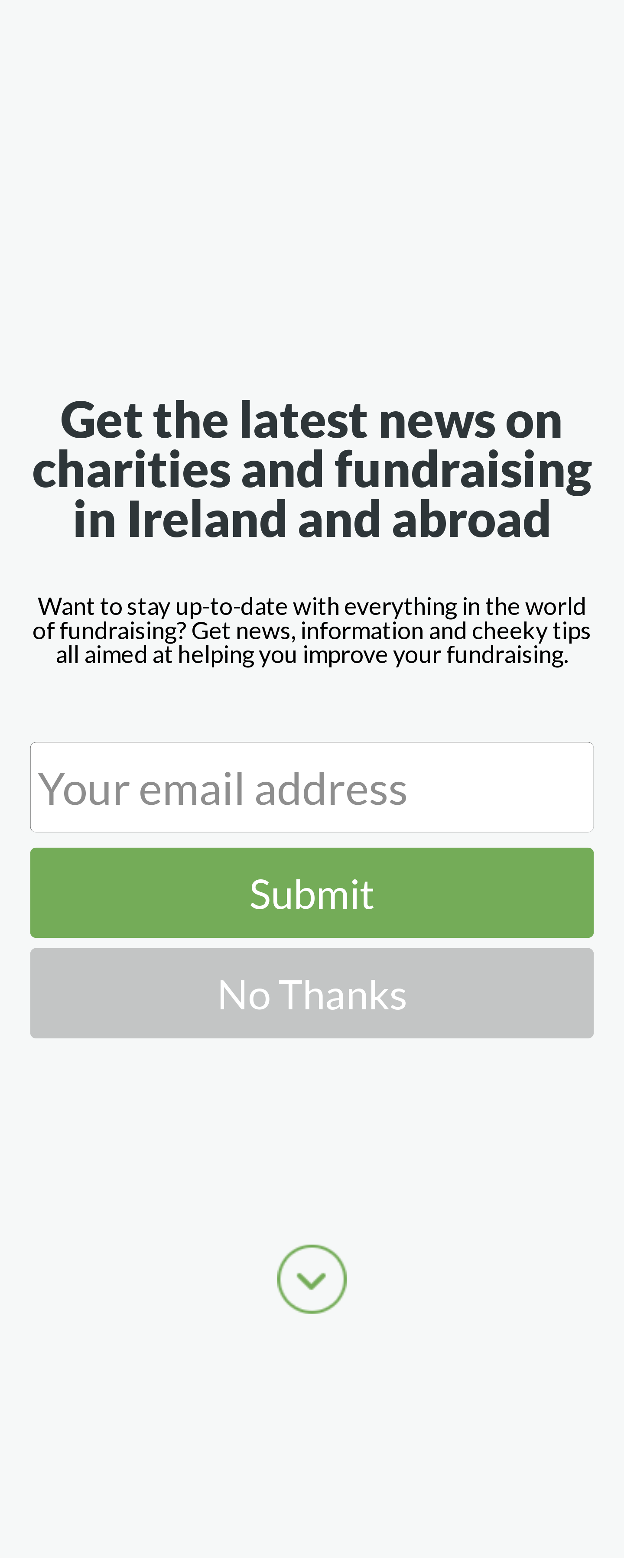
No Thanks (312, 993)
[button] (312, 467)
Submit (312, 892)
